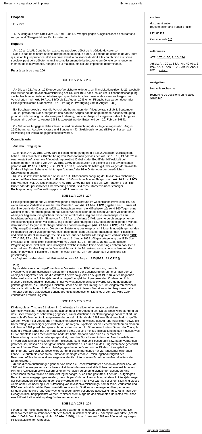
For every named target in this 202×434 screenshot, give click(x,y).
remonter (164, 430)
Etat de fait (157, 33)
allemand (167, 26)
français (179, 26)
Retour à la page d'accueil (20, 3)
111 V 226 (178, 57)
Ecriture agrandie (131, 3)
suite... (163, 70)
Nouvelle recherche (162, 88)
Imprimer (43, 3)
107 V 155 (163, 57)
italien (188, 26)
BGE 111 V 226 (107, 258)
